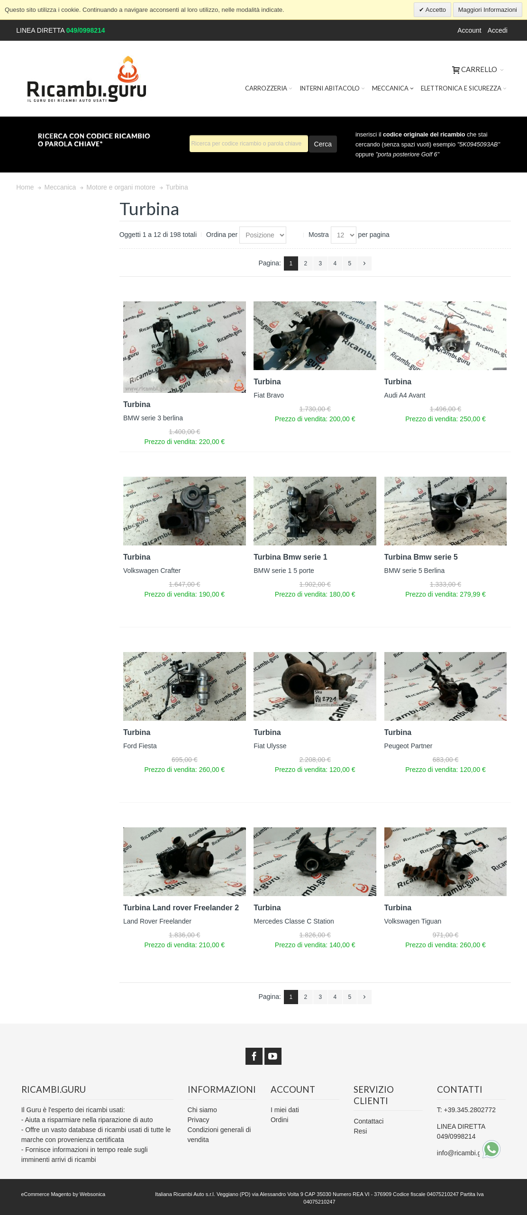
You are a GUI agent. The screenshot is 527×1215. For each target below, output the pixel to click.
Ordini (279, 1120)
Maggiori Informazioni (487, 9)
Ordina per (221, 234)
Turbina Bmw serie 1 (290, 557)
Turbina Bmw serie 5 (421, 557)
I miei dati (285, 1110)
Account (469, 30)
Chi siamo (202, 1110)
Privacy (198, 1120)
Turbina (136, 404)
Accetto (435, 9)
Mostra (319, 234)
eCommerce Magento (46, 1194)
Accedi (498, 30)
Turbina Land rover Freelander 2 (181, 908)
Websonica (92, 1194)
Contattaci (368, 1121)
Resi (360, 1131)
